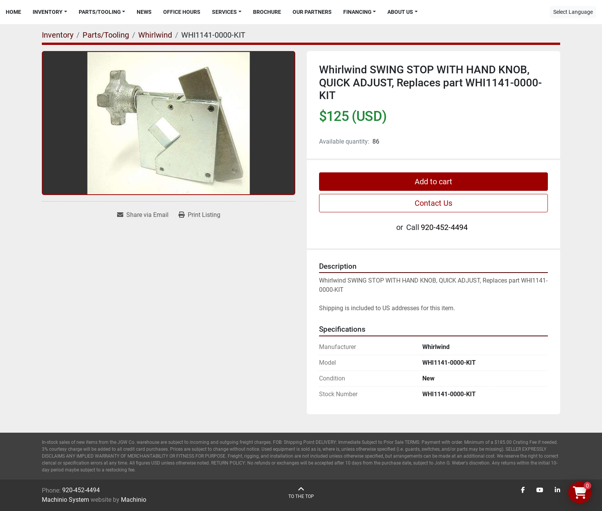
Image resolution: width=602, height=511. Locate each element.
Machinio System (65, 499)
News (144, 12)
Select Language (573, 12)
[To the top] (301, 493)
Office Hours (181, 12)
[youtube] (539, 490)
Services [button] (224, 12)
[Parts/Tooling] (106, 35)
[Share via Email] (143, 215)
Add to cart (433, 181)
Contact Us (433, 203)
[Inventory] (57, 35)
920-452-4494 (444, 227)
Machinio (133, 499)
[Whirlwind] (155, 35)
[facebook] (523, 490)
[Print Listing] (199, 215)
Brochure (267, 12)
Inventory (48, 12)
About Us (400, 12)
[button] (50, 12)
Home (13, 12)
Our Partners (312, 12)
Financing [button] (357, 12)
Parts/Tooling (100, 12)
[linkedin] (557, 490)
